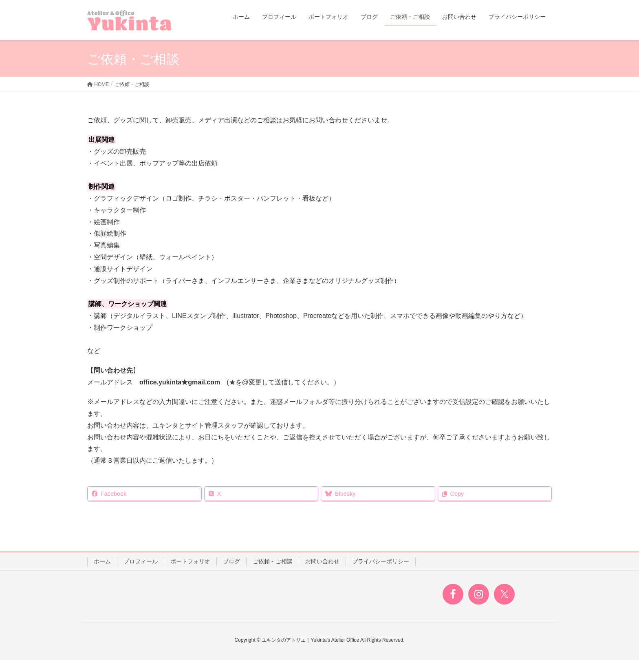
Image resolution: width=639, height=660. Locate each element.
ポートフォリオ (190, 561)
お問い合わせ (322, 561)
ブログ (231, 561)
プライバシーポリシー (380, 561)
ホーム (102, 561)
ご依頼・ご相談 (273, 561)
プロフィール (140, 561)
